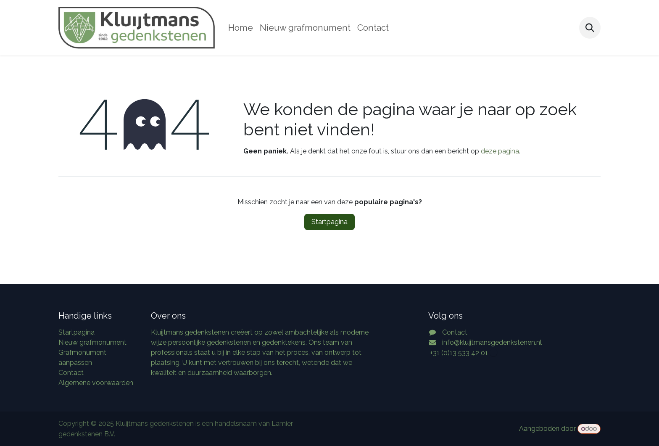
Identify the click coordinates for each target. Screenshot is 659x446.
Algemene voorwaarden (95, 383)
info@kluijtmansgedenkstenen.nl (492, 342)
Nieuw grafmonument (92, 342)
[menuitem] (240, 28)
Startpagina (329, 222)
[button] (590, 27)
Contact (71, 373)
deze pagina (500, 151)
